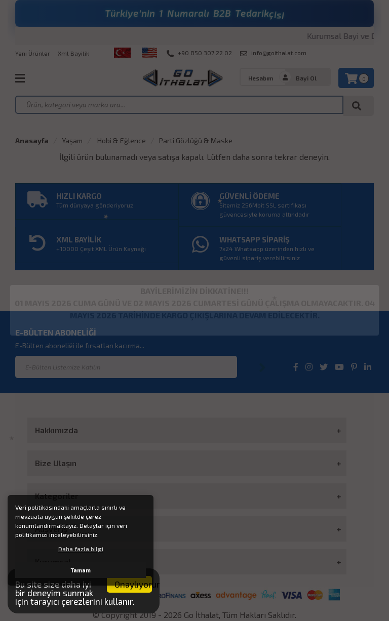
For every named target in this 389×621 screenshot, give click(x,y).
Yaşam (72, 140)
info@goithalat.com (273, 53)
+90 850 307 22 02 (199, 53)
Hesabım (260, 77)
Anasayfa (32, 140)
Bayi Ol (306, 77)
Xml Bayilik (73, 53)
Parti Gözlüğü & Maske (195, 140)
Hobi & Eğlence (121, 140)
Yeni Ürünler (32, 53)
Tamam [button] (81, 570)
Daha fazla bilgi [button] (80, 548)
